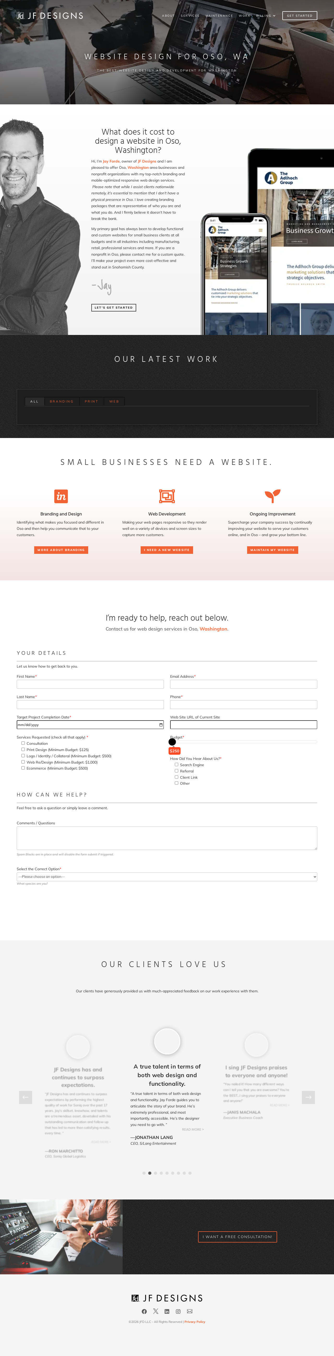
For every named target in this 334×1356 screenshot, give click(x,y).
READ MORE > (101, 1142)
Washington (138, 167)
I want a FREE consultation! (237, 1236)
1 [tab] (144, 1173)
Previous (29, 1097)
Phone (176, 696)
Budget (177, 737)
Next (304, 1097)
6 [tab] (172, 1173)
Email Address (182, 676)
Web (114, 401)
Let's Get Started (114, 307)
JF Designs (147, 161)
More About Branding (61, 550)
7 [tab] (178, 1173)
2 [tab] (149, 1173)
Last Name (27, 696)
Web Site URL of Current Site (195, 717)
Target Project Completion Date (44, 717)
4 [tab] (161, 1173)
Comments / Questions (36, 823)
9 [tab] (190, 1173)
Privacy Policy (194, 1322)
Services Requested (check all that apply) (52, 737)
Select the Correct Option (39, 869)
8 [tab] (184, 1173)
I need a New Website (167, 550)
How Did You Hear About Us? (195, 758)
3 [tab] (155, 1173)
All (34, 401)
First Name (27, 676)
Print (92, 401)
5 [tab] (167, 1173)
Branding (62, 401)
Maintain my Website (272, 550)
